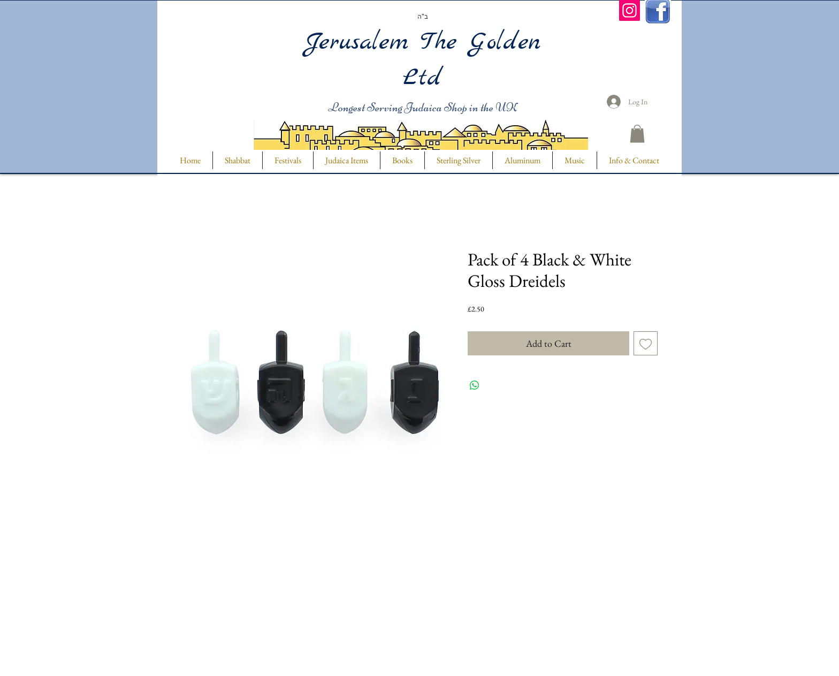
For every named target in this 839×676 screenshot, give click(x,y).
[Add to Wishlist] (646, 343)
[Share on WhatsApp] (474, 385)
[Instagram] (629, 10)
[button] (637, 133)
